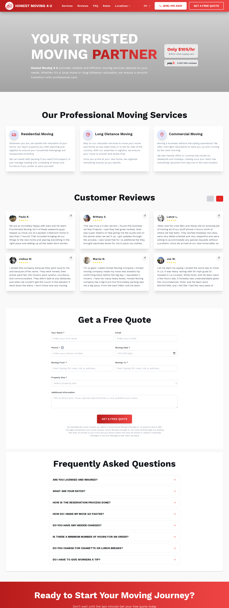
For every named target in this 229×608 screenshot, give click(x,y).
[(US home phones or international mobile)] (62, 347)
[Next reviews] (219, 199)
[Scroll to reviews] (181, 63)
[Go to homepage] (28, 6)
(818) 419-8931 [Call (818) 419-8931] (170, 5)
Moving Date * (122, 347)
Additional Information (63, 392)
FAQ (95, 5)
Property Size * (59, 377)
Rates (106, 5)
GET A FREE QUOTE (206, 5)
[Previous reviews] (210, 199)
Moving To (121, 362)
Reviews (82, 5)
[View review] (70, 215)
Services (67, 5)
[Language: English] (147, 6)
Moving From (59, 362)
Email (118, 333)
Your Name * (57, 333)
